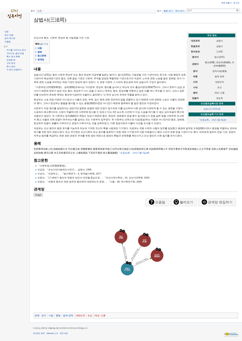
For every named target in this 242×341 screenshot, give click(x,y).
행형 (58, 315)
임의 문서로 (10, 38)
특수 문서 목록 (13, 56)
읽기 (159, 11)
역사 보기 (180, 11)
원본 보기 (168, 11)
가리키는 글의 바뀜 (15, 53)
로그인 (236, 3)
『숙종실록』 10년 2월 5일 (211, 120)
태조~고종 (100, 315)
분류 (37, 315)
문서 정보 (11, 66)
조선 (90, 315)
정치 (43, 315)
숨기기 (44, 44)
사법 (51, 315)
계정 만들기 (226, 3)
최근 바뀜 (9, 35)
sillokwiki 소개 (52, 333)
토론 (39, 11)
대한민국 (80, 315)
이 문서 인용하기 (14, 70)
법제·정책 (68, 315)
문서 (33, 11)
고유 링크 (11, 63)
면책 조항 (64, 333)
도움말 (8, 41)
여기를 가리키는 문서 (16, 50)
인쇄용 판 (11, 60)
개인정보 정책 (39, 333)
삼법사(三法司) (211, 109)
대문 (7, 32)
